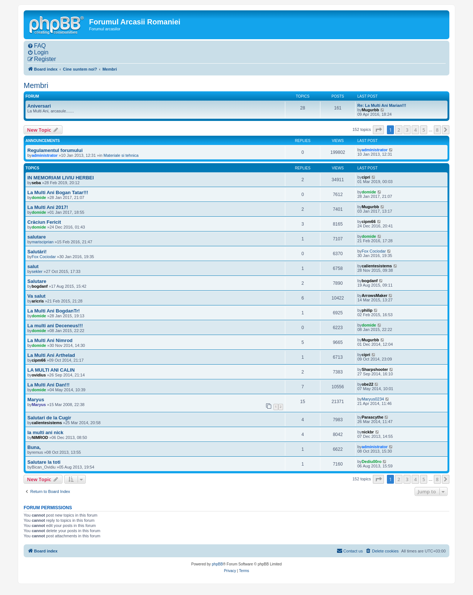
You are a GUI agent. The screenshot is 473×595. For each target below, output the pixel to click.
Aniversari (39, 106)
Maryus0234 (373, 399)
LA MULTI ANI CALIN (51, 370)
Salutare (36, 281)
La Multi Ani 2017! (47, 207)
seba (36, 182)
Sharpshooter (375, 369)
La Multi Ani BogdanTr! (53, 311)
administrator (45, 155)
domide (39, 197)
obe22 (368, 384)
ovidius (39, 375)
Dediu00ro (372, 461)
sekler (37, 271)
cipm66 (369, 221)
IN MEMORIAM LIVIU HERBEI (60, 177)
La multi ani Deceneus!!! (55, 325)
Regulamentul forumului (55, 150)
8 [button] (437, 129)
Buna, (34, 447)
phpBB (217, 564)
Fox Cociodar (44, 256)
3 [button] (407, 129)
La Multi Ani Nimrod (49, 340)
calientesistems (377, 266)
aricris (38, 301)
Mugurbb (370, 110)
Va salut (36, 296)
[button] (378, 129)
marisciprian (43, 242)
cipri (366, 177)
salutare (36, 237)
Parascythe (373, 417)
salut (32, 266)
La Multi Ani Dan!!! (48, 385)
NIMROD (40, 437)
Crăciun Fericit (44, 222)
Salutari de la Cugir (49, 417)
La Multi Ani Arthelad (51, 355)
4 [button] (415, 129)
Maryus (35, 399)
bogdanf (40, 286)
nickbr (368, 432)
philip (367, 310)
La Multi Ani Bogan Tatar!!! (57, 192)
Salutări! (37, 251)
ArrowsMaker (375, 295)
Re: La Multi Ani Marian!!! (381, 105)
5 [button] (423, 129)
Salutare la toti (44, 462)
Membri (36, 85)
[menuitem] (36, 46)
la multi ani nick (45, 432)
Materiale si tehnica (121, 155)
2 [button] (398, 129)
